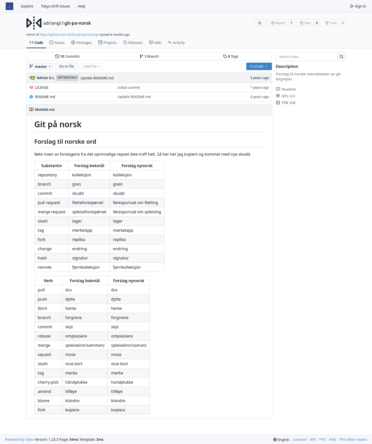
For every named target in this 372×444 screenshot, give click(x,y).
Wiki (332, 439)
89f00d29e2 (67, 78)
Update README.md (97, 78)
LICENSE (42, 87)
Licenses (300, 439)
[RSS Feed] (259, 23)
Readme (286, 89)
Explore (27, 6)
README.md (45, 96)
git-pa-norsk (77, 22)
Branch (149, 56)
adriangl (52, 22)
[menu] (281, 439)
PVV (322, 439)
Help (82, 6)
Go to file (66, 66)
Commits (67, 56)
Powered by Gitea (19, 439)
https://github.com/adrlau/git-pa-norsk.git (69, 34)
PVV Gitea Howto (353, 439)
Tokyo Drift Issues (55, 6)
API (313, 439)
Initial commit (129, 87)
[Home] (9, 6)
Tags (230, 56)
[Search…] (342, 56)
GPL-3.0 (285, 95)
